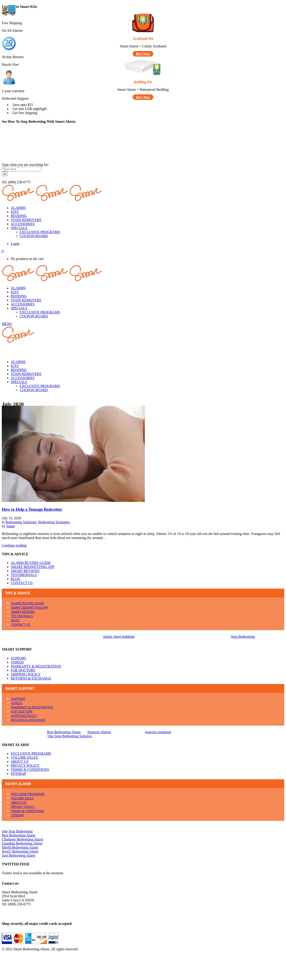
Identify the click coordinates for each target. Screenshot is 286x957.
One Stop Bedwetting (17, 831)
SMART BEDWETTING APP (32, 567)
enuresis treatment (158, 732)
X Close (7, 953)
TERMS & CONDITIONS (30, 769)
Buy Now (143, 54)
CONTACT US (22, 583)
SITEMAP (18, 773)
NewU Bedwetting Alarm (20, 851)
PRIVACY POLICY (25, 765)
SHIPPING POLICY (26, 674)
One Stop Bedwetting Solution (70, 736)
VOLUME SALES (24, 757)
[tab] (143, 593)
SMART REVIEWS (25, 571)
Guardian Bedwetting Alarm (22, 843)
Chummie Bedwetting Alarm (22, 839)
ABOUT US (19, 761)
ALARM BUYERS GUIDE (31, 563)
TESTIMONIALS (24, 575)
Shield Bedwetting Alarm (20, 847)
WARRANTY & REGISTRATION (36, 666)
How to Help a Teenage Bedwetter (32, 509)
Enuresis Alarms (99, 732)
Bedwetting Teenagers (54, 522)
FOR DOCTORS (23, 670)
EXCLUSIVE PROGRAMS (31, 753)
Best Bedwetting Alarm (63, 732)
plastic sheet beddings (119, 636)
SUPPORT (18, 658)
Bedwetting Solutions (20, 522)
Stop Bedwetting (243, 636)
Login (15, 243)
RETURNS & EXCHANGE (31, 678)
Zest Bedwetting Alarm (18, 855)
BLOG (16, 579)
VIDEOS (17, 662)
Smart (10, 526)
